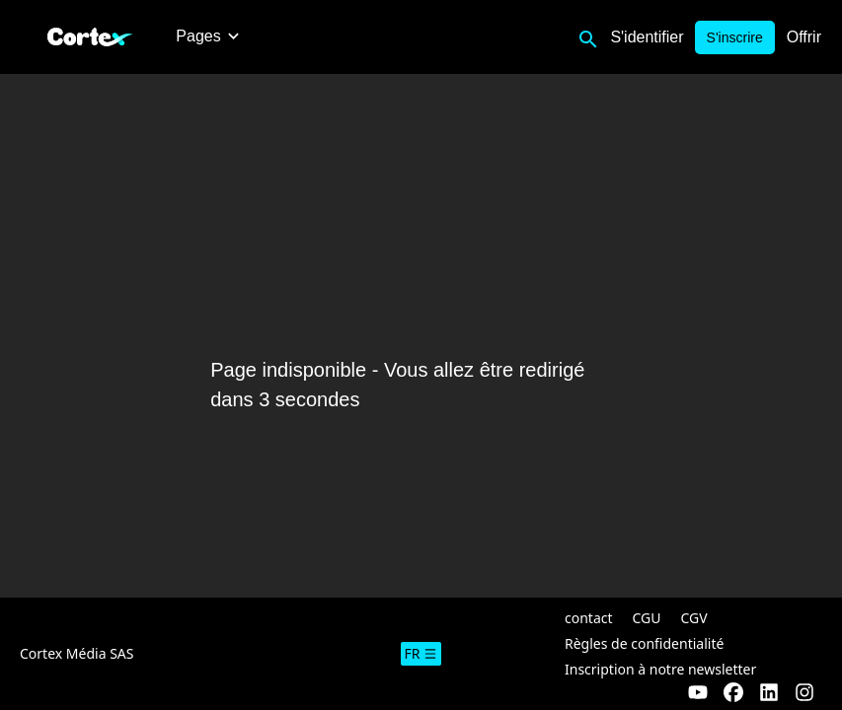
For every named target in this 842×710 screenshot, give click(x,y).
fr (421, 653)
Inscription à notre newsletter (660, 669)
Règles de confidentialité (644, 643)
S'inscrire (735, 37)
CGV (694, 617)
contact (589, 617)
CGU (647, 617)
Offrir (804, 37)
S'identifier (646, 37)
